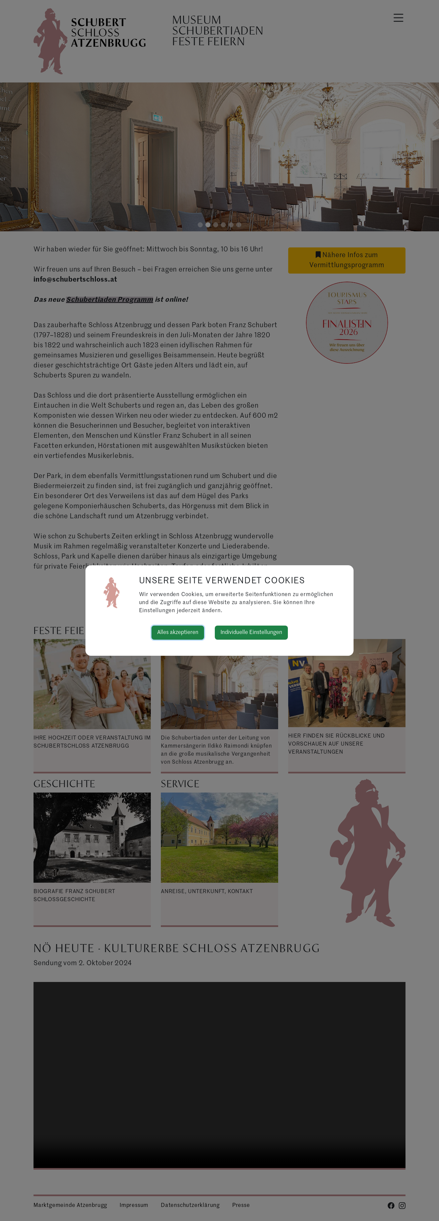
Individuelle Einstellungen (251, 632)
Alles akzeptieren (177, 632)
